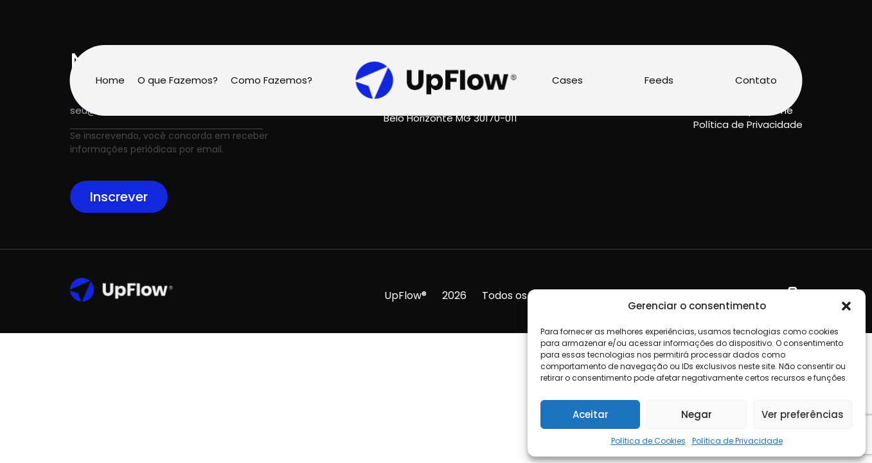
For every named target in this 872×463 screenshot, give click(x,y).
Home (110, 80)
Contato (756, 80)
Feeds (659, 80)
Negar (696, 414)
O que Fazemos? (178, 80)
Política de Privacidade (737, 440)
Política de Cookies (648, 440)
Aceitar (591, 414)
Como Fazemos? (271, 80)
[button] (846, 306)
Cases (567, 80)
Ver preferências (802, 414)
